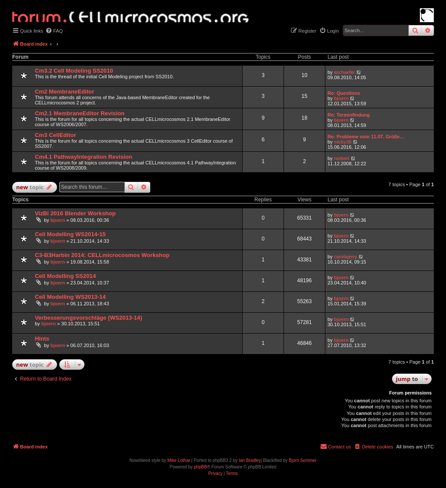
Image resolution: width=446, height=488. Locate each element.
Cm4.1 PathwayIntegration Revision (83, 157)
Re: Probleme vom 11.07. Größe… (366, 136)
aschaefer (344, 72)
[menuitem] (54, 31)
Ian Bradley (250, 460)
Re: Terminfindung (349, 114)
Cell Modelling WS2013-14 (70, 297)
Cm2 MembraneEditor (64, 91)
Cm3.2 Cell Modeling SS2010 (74, 70)
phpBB (200, 467)
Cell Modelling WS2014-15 (70, 234)
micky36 (342, 141)
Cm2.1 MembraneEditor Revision (80, 113)
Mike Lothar (178, 460)
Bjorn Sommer (303, 460)
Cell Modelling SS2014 (65, 276)
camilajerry (345, 256)
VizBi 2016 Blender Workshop (75, 213)
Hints (42, 338)
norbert (341, 158)
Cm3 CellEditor (55, 135)
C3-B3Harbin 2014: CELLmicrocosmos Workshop (102, 255)
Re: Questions (344, 93)
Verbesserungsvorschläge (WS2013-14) (88, 317)
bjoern (341, 98)
